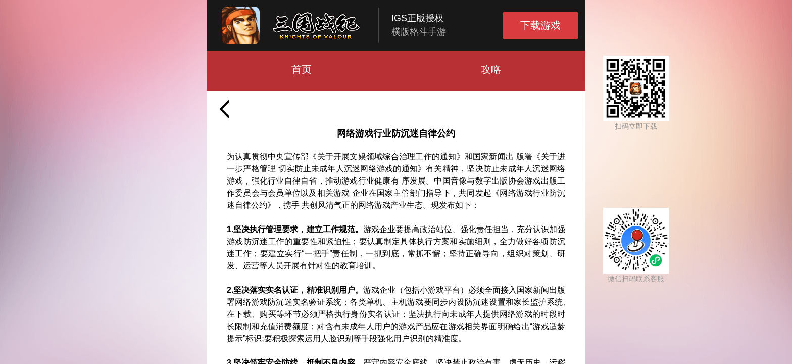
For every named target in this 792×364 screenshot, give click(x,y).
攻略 (491, 69)
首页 (301, 69)
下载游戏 (540, 25)
